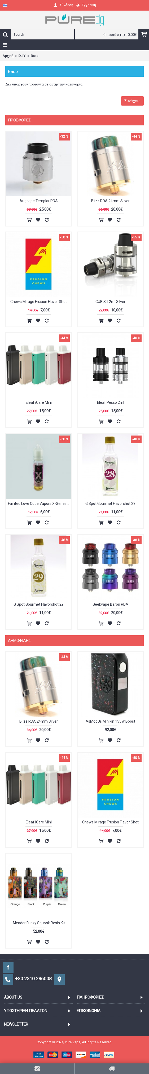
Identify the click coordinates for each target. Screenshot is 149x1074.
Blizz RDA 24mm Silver (110, 201)
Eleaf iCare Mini (39, 402)
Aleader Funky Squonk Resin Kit (38, 923)
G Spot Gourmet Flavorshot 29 (39, 604)
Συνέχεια (132, 100)
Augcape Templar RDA (39, 201)
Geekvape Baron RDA (110, 604)
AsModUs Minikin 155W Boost (110, 721)
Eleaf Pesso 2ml (110, 402)
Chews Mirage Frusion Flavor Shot (38, 302)
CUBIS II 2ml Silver (110, 302)
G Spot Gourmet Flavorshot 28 (110, 503)
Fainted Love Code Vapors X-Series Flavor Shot (39, 503)
